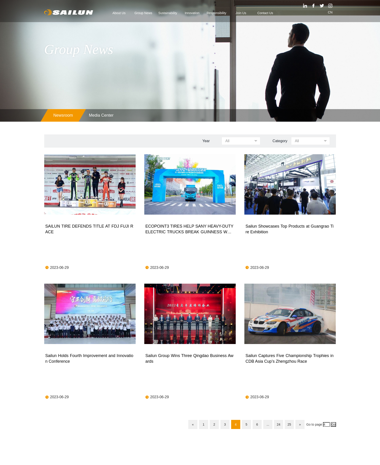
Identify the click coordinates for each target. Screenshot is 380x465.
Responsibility (216, 13)
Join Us (240, 13)
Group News (143, 13)
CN (330, 12)
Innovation (192, 13)
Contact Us (265, 13)
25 (289, 424)
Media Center (101, 115)
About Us (119, 13)
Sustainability (167, 13)
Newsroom (63, 115)
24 (278, 424)
